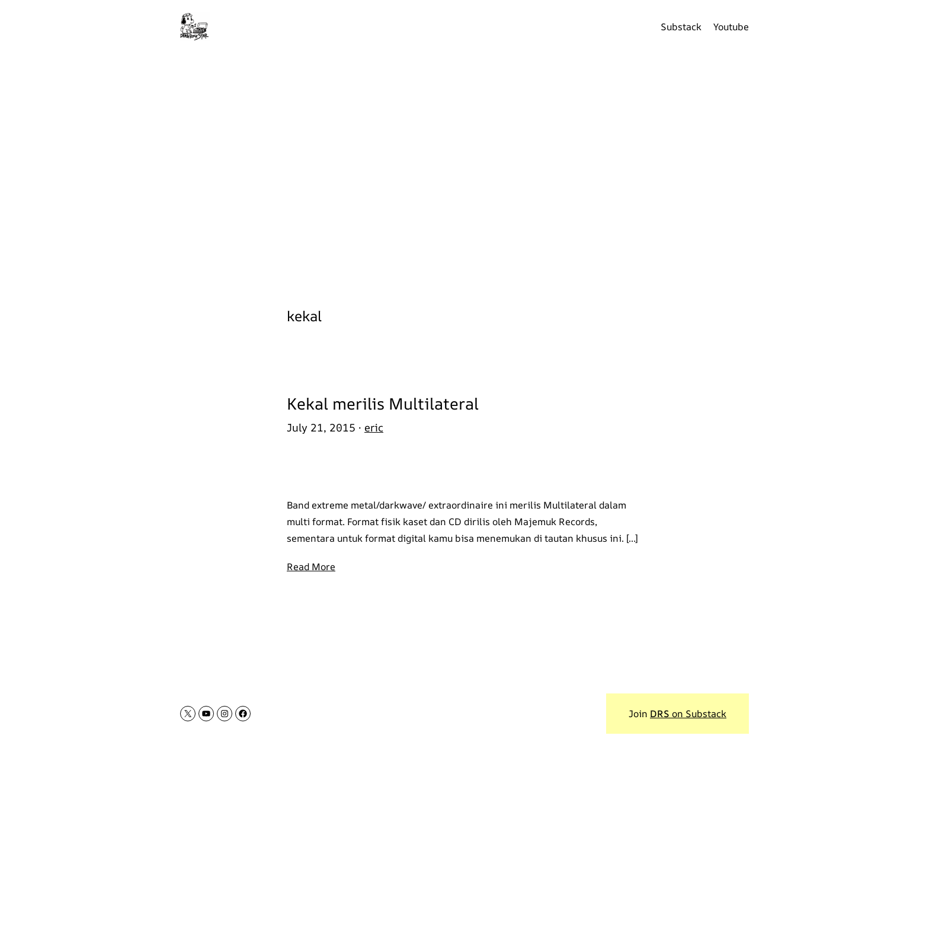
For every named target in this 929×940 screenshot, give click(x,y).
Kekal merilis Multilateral (383, 404)
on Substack (688, 713)
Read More (311, 566)
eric (373, 427)
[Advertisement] (464, 172)
